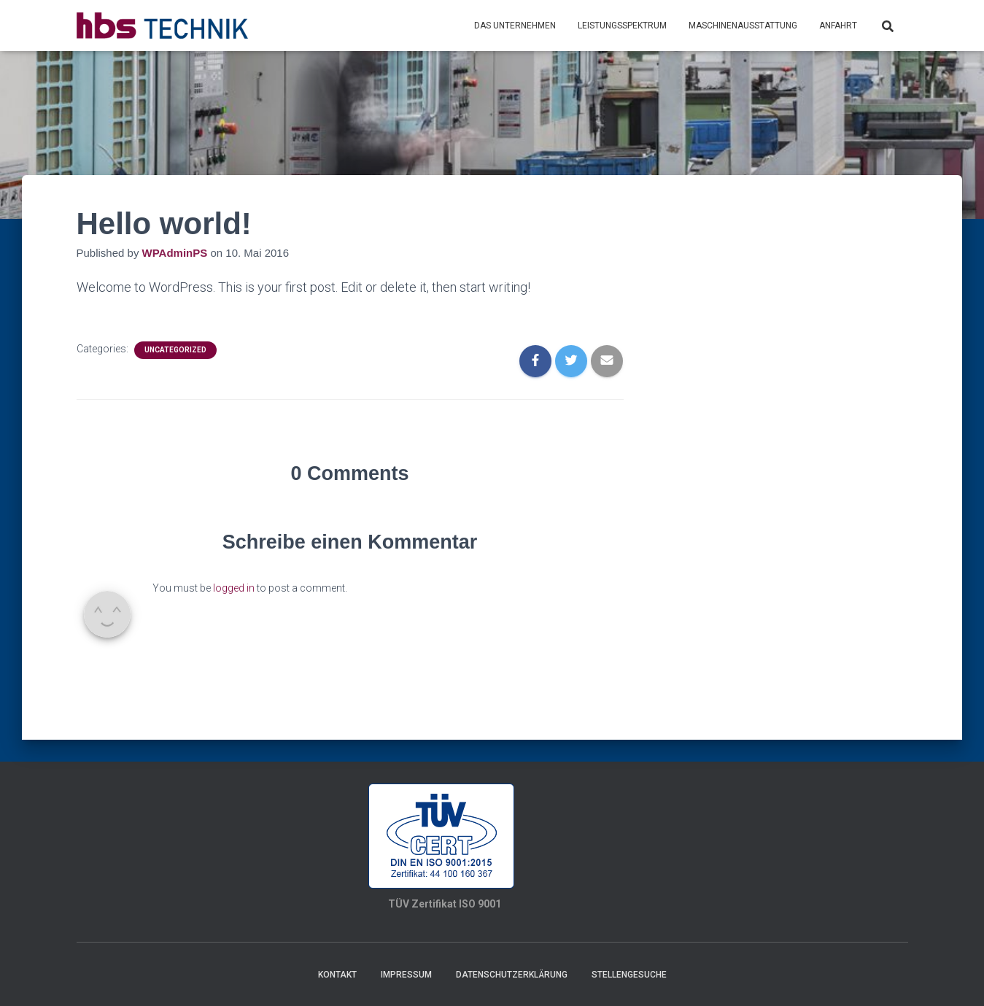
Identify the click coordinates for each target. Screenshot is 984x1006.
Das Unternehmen (515, 25)
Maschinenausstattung (743, 25)
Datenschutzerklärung (511, 975)
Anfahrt (838, 25)
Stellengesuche (629, 975)
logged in (234, 588)
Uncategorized (175, 350)
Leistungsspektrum (622, 25)
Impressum (406, 975)
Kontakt (337, 975)
